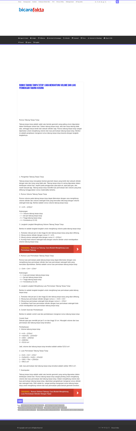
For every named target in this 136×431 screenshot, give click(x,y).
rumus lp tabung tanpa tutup (55, 405)
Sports (28, 42)
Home (19, 2)
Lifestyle (66, 38)
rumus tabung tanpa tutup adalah (48, 410)
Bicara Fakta (115, 428)
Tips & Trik (108, 38)
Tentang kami (26, 2)
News (83, 38)
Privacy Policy (60, 2)
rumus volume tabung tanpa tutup (72, 410)
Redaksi (34, 2)
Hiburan (41, 38)
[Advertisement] (80, 19)
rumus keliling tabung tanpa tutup (32, 405)
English (36, 42)
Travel (21, 42)
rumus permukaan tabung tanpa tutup (30, 407)
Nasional (75, 38)
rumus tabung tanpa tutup (27, 410)
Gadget (33, 38)
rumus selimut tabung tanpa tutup (55, 407)
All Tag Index (79, 2)
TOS (53, 2)
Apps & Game (23, 38)
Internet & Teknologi (95, 38)
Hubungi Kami (70, 2)
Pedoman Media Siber (44, 2)
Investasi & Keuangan (54, 38)
